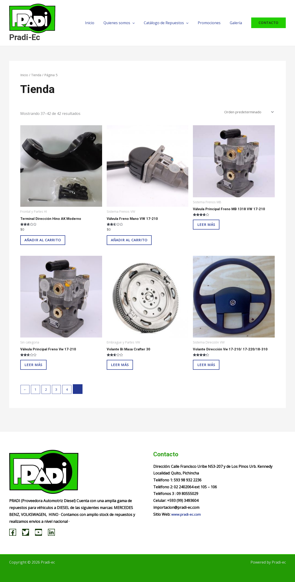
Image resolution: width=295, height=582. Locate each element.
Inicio (98, 22)
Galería (237, 22)
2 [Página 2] (48, 397)
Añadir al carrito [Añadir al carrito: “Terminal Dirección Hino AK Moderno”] (48, 242)
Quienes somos (125, 22)
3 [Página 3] (59, 397)
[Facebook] (12, 532)
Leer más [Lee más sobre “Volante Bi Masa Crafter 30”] (124, 371)
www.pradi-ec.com (186, 514)
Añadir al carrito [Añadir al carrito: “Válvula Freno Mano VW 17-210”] (134, 242)
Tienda (36, 75)
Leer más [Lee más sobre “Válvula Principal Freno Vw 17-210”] (37, 371)
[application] (139, 22)
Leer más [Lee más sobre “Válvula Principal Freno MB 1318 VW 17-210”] (210, 227)
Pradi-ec (24, 37)
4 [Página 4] (70, 397)
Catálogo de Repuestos (170, 22)
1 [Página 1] (36, 397)
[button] (268, 22)
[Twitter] (25, 532)
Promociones (212, 22)
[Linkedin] (51, 532)
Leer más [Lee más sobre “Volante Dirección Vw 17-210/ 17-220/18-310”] (210, 371)
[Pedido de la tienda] (246, 112)
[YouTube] (38, 532)
